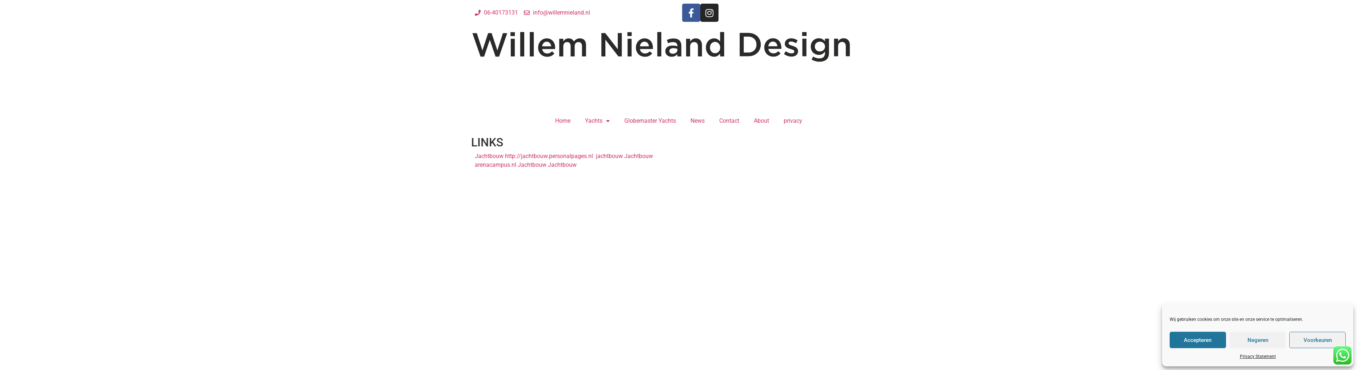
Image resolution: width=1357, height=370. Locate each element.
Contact (729, 120)
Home (562, 120)
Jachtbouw (489, 156)
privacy (793, 120)
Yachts (597, 120)
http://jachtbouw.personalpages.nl (549, 156)
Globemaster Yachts (650, 120)
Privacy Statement (1258, 356)
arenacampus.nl (495, 164)
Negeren (1257, 340)
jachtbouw (608, 156)
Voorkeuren (1318, 340)
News (698, 120)
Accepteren (1197, 340)
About (761, 120)
